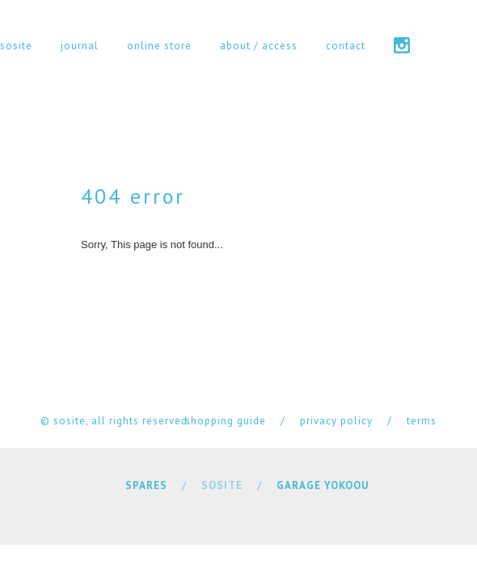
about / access (259, 46)
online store (159, 46)
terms (422, 421)
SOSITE (222, 485)
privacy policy (336, 421)
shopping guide (225, 421)
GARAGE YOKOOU (322, 485)
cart (36, 58)
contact (345, 46)
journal (80, 46)
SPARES (146, 485)
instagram (402, 45)
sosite (16, 46)
